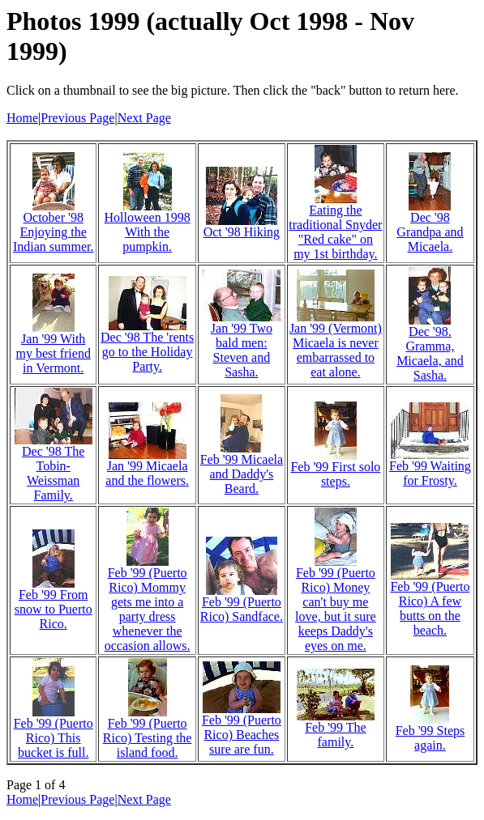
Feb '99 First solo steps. (335, 474)
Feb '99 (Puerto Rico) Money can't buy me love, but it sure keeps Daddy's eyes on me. (335, 609)
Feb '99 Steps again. (430, 738)
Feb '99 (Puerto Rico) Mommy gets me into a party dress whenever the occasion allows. (148, 609)
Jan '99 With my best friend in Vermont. (52, 353)
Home (22, 118)
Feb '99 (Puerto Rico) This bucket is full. (53, 737)
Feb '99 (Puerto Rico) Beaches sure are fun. (241, 734)
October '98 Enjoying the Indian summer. (53, 231)
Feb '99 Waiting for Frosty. (430, 473)
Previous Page (77, 118)
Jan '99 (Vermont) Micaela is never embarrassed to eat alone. (335, 350)
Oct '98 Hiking (241, 232)
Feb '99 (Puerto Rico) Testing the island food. (147, 737)
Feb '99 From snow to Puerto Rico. (53, 609)
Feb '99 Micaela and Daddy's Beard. (241, 473)
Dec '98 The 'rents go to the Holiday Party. (147, 351)
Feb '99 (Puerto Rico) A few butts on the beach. (429, 608)
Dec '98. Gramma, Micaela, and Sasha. (430, 353)
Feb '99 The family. (335, 734)
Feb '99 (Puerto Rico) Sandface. (241, 609)
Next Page (144, 118)
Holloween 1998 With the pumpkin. (148, 231)
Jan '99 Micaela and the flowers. (147, 473)
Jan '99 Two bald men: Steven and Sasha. (241, 350)
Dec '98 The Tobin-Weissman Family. (53, 473)
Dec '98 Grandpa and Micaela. (429, 231)
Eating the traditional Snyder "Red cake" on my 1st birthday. (335, 232)
